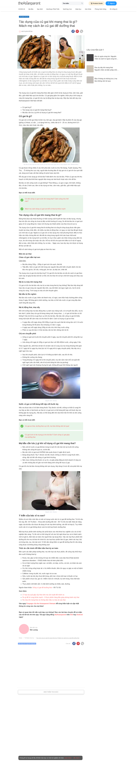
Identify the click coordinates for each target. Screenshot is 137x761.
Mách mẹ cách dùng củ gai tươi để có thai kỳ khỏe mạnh (45, 207)
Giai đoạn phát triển (49, 9)
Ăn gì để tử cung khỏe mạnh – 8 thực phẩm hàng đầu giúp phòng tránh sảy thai (50, 595)
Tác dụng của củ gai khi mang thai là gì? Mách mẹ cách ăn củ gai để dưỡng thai (57, 636)
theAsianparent (60, 612)
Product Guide (97, 3)
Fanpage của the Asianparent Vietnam (40, 601)
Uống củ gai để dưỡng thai (42, 585)
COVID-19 (21, 9)
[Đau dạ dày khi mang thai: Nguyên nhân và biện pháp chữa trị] (103, 66)
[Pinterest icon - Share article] (77, 29)
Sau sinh (37, 9)
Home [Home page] (20, 636)
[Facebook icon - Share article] (73, 29)
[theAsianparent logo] (29, 3)
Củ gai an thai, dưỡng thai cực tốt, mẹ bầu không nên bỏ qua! (47, 424)
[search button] (82, 3)
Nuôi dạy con (63, 9)
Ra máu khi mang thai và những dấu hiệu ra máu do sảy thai (44, 598)
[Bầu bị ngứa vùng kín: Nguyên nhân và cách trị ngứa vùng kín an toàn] (103, 55)
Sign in (111, 3)
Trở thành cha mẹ (24, 14)
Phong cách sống (92, 9)
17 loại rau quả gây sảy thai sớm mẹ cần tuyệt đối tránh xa (43, 593)
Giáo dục (73, 9)
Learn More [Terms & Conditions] (68, 758)
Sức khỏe (81, 9)
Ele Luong (34, 628)
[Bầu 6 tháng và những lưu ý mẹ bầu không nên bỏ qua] (103, 77)
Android (79, 612)
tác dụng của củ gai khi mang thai (27, 641)
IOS (71, 612)
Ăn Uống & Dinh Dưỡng (108, 9)
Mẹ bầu (29, 9)
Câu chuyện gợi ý (95, 48)
